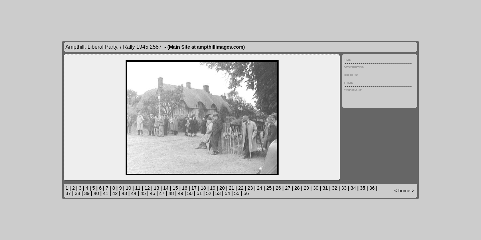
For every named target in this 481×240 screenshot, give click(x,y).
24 (259, 188)
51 (199, 193)
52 (208, 193)
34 (353, 188)
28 (297, 188)
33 (344, 188)
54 (227, 193)
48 (171, 193)
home (404, 190)
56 (246, 193)
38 (77, 193)
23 (250, 188)
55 (236, 193)
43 (124, 193)
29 (306, 188)
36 (372, 188)
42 (115, 193)
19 (212, 188)
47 (161, 193)
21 (231, 188)
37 (68, 193)
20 (222, 188)
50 (190, 193)
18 (203, 188)
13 (156, 188)
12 (147, 188)
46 (152, 193)
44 (133, 193)
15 (175, 188)
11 (137, 188)
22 (241, 188)
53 (218, 193)
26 (278, 188)
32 (334, 188)
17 (194, 188)
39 (87, 193)
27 (287, 188)
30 (315, 188)
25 (269, 188)
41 (105, 193)
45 (143, 193)
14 (166, 188)
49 (180, 193)
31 (325, 188)
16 (184, 188)
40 (96, 193)
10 (128, 188)
